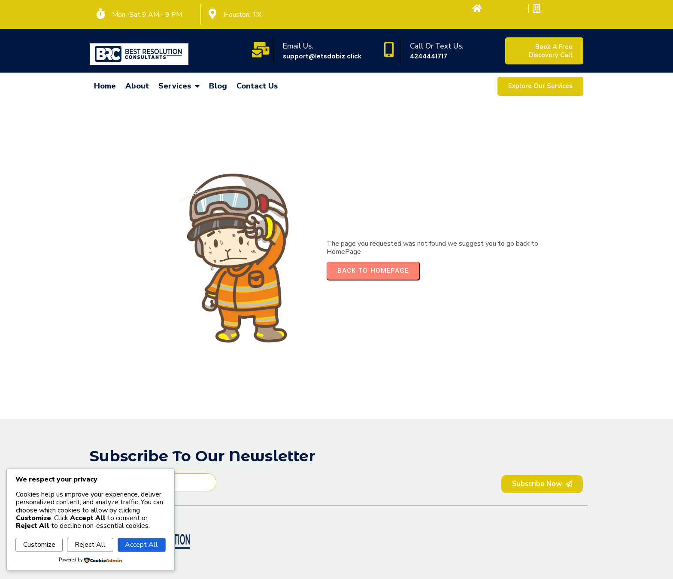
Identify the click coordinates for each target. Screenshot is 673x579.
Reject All (90, 544)
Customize (39, 544)
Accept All (141, 544)
